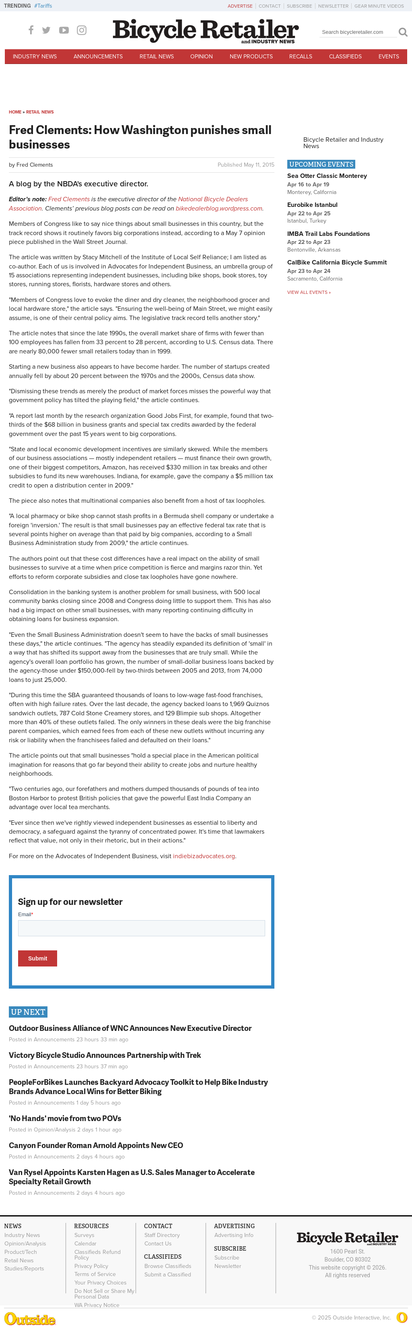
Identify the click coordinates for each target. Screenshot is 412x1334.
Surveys (84, 1235)
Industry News (35, 56)
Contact (270, 6)
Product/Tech (20, 1252)
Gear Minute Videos (379, 6)
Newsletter (333, 6)
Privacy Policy (91, 1266)
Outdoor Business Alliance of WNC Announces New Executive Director (130, 1027)
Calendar (85, 1244)
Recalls (300, 56)
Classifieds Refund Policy (97, 1255)
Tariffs (44, 5)
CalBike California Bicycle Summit (337, 262)
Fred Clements (34, 164)
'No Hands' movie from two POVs (65, 1118)
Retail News (157, 56)
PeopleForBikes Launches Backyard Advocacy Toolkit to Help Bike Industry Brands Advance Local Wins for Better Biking (138, 1086)
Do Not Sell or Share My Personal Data (104, 1294)
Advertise (240, 6)
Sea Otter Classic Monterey (327, 176)
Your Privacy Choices (100, 1283)
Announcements (98, 56)
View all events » (309, 292)
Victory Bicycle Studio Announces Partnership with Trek (105, 1054)
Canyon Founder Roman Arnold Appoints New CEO (96, 1145)
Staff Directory (162, 1235)
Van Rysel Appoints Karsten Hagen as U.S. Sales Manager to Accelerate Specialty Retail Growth (132, 1177)
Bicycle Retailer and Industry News (343, 143)
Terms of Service (95, 1274)
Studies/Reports (24, 1269)
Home (15, 112)
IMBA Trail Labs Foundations (328, 234)
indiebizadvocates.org (204, 856)
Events (389, 56)
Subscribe (299, 6)
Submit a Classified (167, 1274)
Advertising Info (233, 1235)
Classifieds (345, 56)
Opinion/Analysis (55, 1129)
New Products (251, 56)
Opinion (201, 56)
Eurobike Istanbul (312, 205)
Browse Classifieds (168, 1266)
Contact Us (158, 1244)
